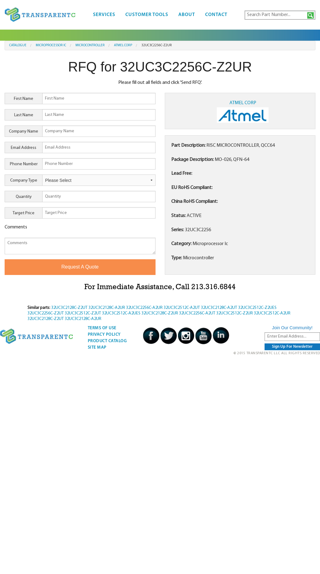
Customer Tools (146, 14)
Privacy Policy (104, 334)
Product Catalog (107, 341)
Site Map (97, 347)
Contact (216, 14)
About (186, 14)
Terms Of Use (102, 328)
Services (104, 14)
